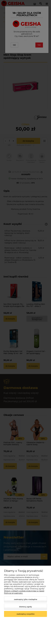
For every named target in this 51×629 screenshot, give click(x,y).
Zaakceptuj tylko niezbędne (25, 599)
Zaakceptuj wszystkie (26, 614)
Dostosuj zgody (25, 607)
